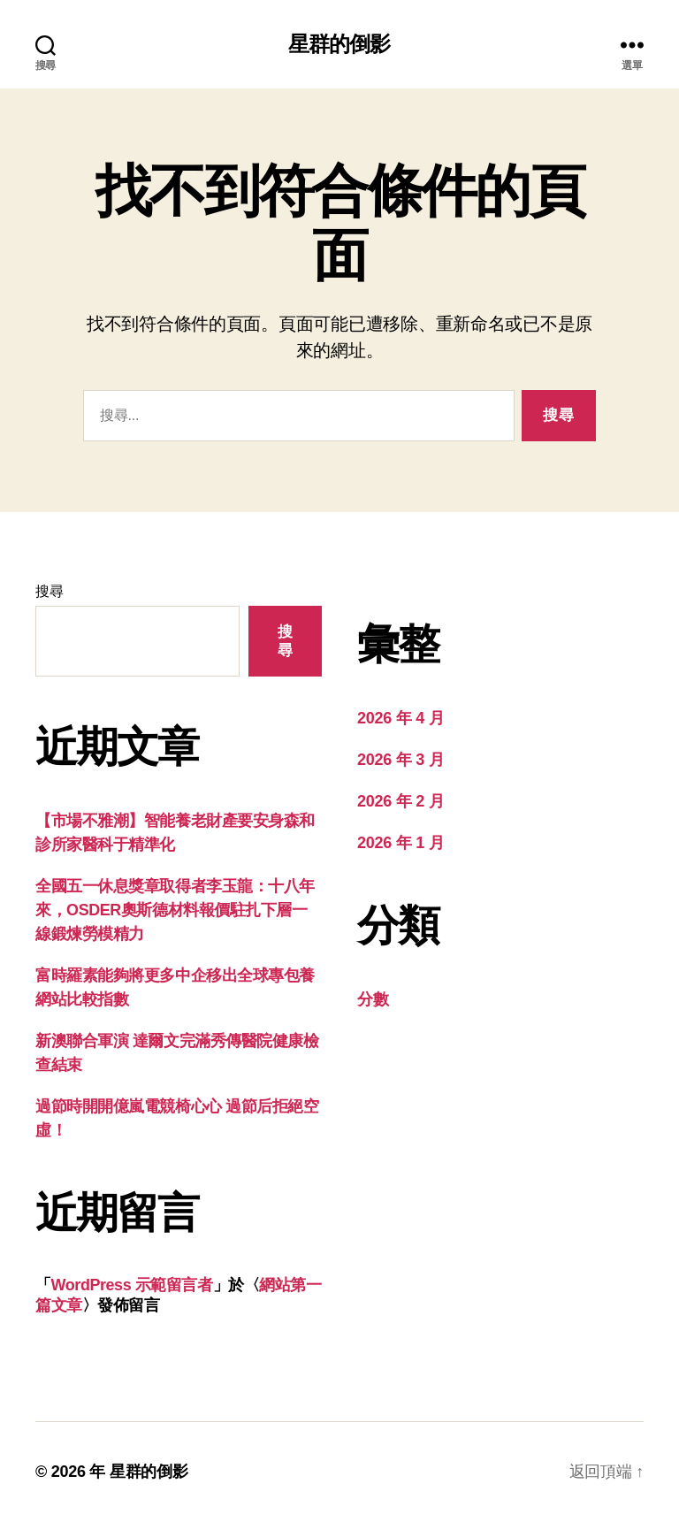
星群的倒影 (339, 44)
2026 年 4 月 (400, 718)
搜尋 (49, 591)
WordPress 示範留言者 (132, 1285)
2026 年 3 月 (400, 760)
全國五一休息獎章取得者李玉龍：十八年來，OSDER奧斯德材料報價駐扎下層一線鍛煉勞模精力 (175, 910)
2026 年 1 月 (400, 843)
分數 (372, 999)
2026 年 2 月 (400, 801)
